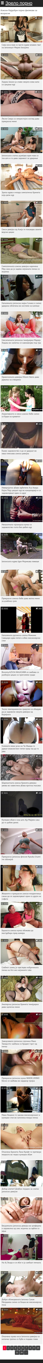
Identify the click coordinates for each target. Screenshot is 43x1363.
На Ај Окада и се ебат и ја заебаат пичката (21, 1262)
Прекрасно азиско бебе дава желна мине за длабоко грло (21, 599)
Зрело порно (18, 3)
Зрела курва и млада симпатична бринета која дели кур (21, 193)
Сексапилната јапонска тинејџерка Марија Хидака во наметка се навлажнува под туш (21, 341)
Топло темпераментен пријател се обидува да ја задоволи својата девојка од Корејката (21, 712)
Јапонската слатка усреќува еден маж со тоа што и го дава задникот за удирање (20, 157)
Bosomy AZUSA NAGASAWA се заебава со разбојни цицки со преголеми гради (20, 673)
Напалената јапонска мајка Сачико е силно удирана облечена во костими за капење (21, 304)
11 (17, 1352)
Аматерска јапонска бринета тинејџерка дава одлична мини (20, 1005)
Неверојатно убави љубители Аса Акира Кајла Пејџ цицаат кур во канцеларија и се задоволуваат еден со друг (21, 490)
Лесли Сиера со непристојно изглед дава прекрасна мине (20, 120)
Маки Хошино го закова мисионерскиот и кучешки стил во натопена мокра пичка (21, 1116)
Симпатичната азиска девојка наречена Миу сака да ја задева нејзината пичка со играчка (21, 269)
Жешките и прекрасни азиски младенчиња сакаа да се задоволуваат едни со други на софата (21, 896)
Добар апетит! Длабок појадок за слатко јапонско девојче (20, 1190)
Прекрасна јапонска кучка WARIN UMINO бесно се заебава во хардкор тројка (20, 1079)
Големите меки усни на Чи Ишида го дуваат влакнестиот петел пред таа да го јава (20, 749)
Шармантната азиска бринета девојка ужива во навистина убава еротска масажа (21, 784)
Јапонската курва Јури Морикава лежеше (20, 561)
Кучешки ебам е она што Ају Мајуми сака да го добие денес (20, 821)
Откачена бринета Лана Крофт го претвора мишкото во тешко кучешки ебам (21, 1153)
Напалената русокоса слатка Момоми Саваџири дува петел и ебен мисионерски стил (21, 638)
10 (38, 1348)
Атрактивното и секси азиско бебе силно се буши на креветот (20, 415)
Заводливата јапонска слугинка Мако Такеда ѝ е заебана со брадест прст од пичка (19, 1044)
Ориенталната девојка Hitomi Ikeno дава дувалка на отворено (20, 378)
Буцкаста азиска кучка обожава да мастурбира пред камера (17, 931)
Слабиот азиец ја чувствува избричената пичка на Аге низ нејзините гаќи (20, 968)
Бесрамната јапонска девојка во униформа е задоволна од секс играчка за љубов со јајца (21, 1228)
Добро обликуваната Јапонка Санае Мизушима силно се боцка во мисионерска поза (21, 1302)
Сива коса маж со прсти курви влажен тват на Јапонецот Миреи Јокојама (21, 46)
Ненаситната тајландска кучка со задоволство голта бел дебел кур (17, 526)
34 (22, 1352)
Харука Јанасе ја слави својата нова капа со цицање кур (20, 83)
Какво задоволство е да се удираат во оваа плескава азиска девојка (19, 452)
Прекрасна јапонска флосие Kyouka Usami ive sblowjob (21, 858)
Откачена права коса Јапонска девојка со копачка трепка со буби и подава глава (21, 1337)
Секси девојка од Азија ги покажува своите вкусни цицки (21, 230)
